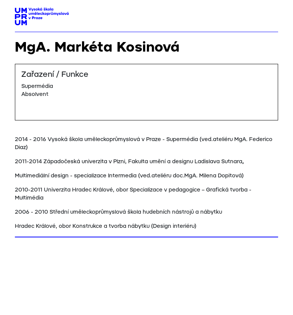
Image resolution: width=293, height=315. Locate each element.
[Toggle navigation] (269, 14)
